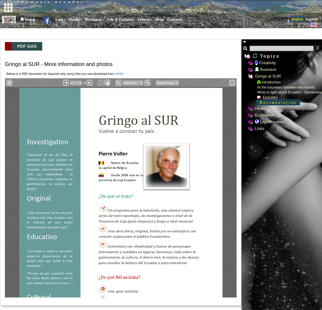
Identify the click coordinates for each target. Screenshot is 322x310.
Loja (60, 31)
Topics (266, 56)
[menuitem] (60, 31)
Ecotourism (265, 115)
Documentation (278, 102)
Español (311, 30)
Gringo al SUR (268, 76)
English (297, 30)
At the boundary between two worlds (286, 87)
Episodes (267, 97)
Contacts (175, 31)
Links (259, 128)
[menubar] (118, 31)
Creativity (265, 63)
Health (261, 108)
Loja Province (269, 121)
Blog (159, 31)
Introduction (268, 82)
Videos (145, 31)
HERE (119, 74)
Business (94, 31)
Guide (75, 31)
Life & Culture (120, 31)
